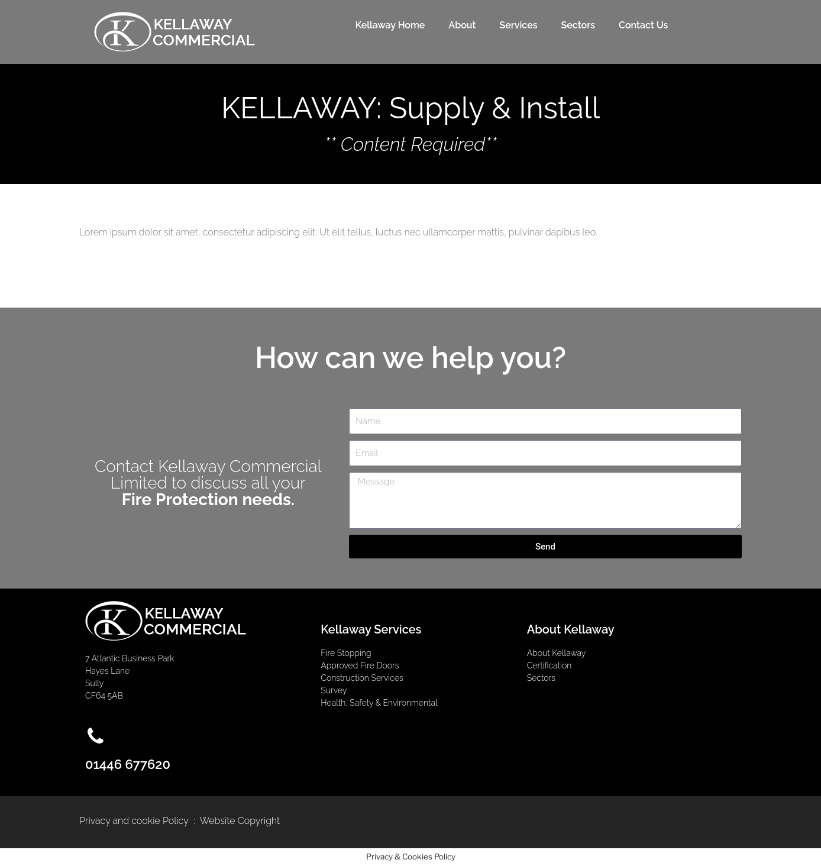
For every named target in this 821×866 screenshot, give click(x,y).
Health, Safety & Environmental (379, 702)
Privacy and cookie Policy (134, 820)
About (462, 25)
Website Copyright (240, 820)
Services (518, 25)
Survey (334, 690)
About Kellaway (556, 653)
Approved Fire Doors (361, 665)
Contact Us (643, 25)
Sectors (578, 25)
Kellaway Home (390, 25)
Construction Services (362, 678)
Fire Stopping (346, 653)
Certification (549, 665)
